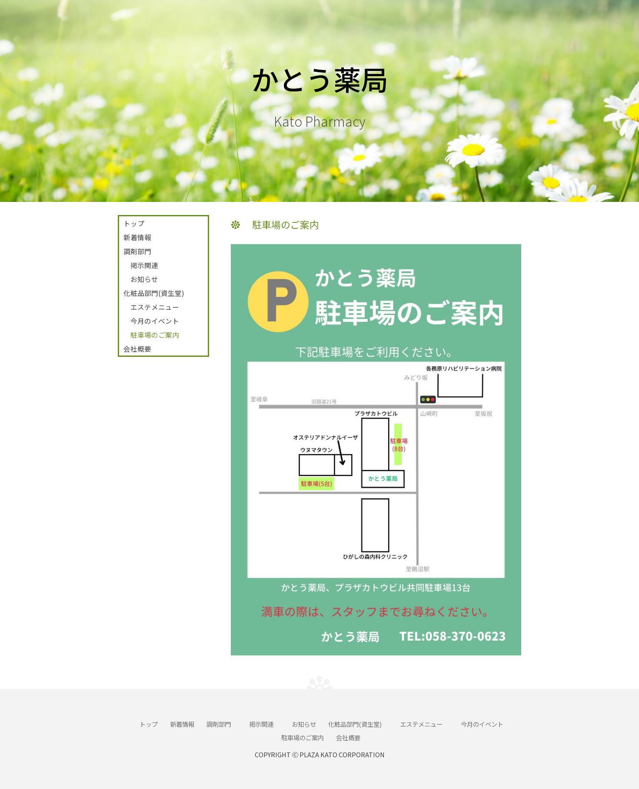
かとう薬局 (319, 78)
